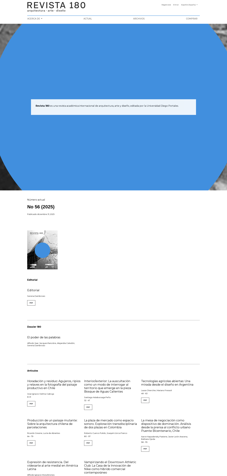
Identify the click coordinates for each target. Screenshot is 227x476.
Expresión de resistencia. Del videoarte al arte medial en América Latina (52, 465)
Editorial (33, 290)
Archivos (139, 18)
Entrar (176, 5)
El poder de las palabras (43, 337)
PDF (31, 303)
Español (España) (190, 4)
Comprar (191, 18)
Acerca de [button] (34, 18)
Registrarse (166, 5)
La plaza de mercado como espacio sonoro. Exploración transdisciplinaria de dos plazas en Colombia (110, 424)
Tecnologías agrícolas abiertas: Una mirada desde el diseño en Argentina (167, 382)
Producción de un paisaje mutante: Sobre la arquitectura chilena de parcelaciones (52, 424)
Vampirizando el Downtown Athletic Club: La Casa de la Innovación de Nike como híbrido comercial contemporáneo (110, 467)
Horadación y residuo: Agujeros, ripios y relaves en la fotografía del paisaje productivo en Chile (53, 384)
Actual (88, 18)
